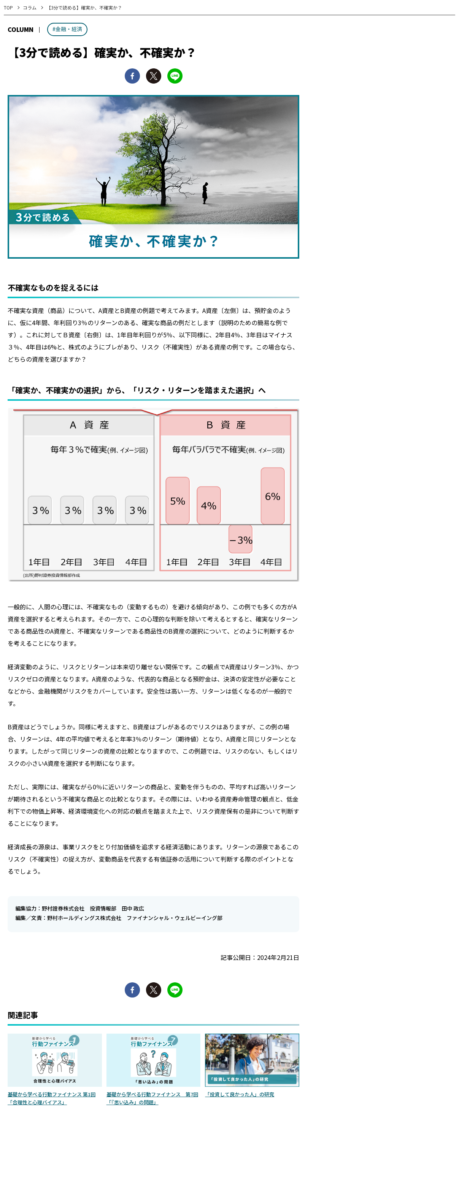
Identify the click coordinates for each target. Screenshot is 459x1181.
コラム (30, 7)
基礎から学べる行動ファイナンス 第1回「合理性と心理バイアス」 (51, 1098)
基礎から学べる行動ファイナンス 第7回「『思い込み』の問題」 (152, 1098)
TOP (8, 7)
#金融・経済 (67, 29)
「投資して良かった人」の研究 (239, 1094)
